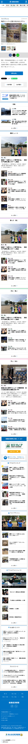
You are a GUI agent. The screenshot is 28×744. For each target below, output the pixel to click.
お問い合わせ (5, 718)
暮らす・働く (22, 5)
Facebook (12, 706)
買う (18, 5)
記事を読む (14, 73)
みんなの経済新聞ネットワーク (14, 734)
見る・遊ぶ (13, 5)
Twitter (16, 706)
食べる (7, 5)
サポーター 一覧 (14, 451)
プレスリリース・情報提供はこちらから (10, 714)
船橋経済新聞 (14, 2)
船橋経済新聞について (6, 711)
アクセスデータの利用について (8, 716)
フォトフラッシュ (5, 18)
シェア (9, 78)
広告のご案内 (5, 720)
